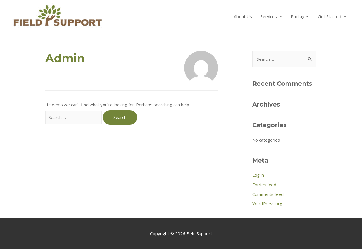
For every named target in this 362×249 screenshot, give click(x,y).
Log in (258, 175)
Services (268, 16)
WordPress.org (267, 203)
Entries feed (264, 184)
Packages (300, 16)
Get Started (329, 16)
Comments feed (268, 194)
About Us (243, 16)
